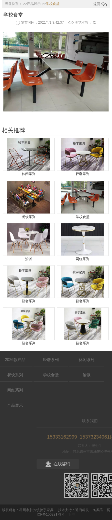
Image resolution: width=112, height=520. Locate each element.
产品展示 (34, 4)
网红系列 (82, 280)
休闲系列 (29, 174)
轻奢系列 (82, 174)
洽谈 (28, 280)
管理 (71, 514)
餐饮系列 (29, 237)
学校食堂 (53, 4)
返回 (100, 4)
